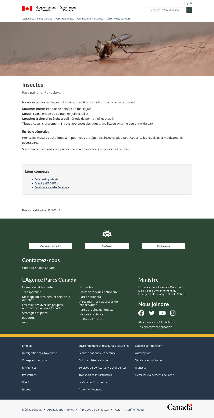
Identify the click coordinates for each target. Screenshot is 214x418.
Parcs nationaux (64, 18)
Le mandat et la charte (37, 287)
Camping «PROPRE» (46, 183)
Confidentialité (135, 409)
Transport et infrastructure (96, 375)
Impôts (26, 389)
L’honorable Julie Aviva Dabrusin (161, 290)
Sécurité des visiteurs (118, 18)
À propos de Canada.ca (94, 409)
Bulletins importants (46, 179)
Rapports (28, 318)
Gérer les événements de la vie (154, 375)
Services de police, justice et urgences (103, 367)
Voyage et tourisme (34, 360)
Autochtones (143, 353)
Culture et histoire (91, 319)
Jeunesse (140, 367)
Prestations (29, 375)
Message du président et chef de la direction (46, 298)
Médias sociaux (32, 409)
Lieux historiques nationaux (98, 292)
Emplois (27, 345)
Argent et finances (90, 389)
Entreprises (29, 367)
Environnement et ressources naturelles (104, 345)
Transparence (31, 292)
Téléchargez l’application (155, 327)
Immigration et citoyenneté (39, 353)
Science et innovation (148, 345)
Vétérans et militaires (148, 360)
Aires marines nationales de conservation (98, 303)
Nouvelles (86, 287)
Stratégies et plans (35, 313)
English (188, 3)
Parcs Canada (44, 18)
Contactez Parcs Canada (38, 268)
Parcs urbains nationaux (96, 310)
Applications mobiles (60, 409)
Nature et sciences (92, 314)
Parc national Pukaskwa (89, 18)
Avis (25, 322)
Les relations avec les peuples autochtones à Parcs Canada (42, 306)
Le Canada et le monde (93, 382)
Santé (25, 382)
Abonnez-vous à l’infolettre (156, 322)
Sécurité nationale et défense (97, 353)
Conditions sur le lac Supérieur (52, 187)
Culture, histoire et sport (94, 360)
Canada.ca (28, 18)
